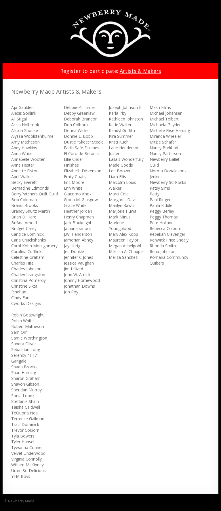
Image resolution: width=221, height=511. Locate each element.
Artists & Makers (140, 70)
